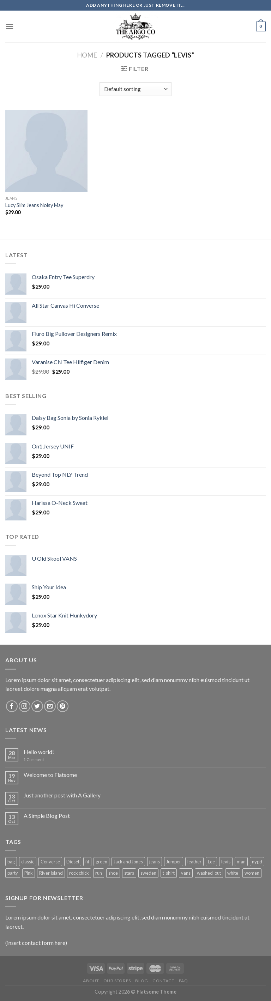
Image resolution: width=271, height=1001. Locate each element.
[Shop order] (135, 89)
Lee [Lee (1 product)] (211, 861)
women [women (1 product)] (252, 873)
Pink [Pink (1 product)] (28, 873)
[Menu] (9, 26)
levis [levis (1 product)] (225, 861)
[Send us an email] (50, 706)
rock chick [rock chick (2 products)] (79, 873)
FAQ (183, 980)
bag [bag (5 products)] (11, 861)
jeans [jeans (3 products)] (154, 861)
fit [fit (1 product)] (87, 861)
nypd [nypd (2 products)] (257, 861)
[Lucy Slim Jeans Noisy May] (46, 151)
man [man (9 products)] (241, 861)
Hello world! (39, 751)
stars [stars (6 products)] (129, 873)
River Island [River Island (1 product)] (51, 873)
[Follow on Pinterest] (62, 706)
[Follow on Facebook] (12, 706)
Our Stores (117, 980)
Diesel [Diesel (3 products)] (72, 861)
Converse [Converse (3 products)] (50, 861)
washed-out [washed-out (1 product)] (209, 873)
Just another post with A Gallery (62, 795)
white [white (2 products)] (232, 873)
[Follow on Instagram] (24, 706)
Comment (34, 759)
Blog (141, 980)
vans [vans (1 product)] (186, 873)
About (91, 980)
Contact (163, 980)
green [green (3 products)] (101, 861)
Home (87, 55)
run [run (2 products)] (98, 873)
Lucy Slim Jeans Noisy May (34, 205)
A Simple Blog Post (47, 815)
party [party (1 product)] (12, 873)
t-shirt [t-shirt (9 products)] (169, 873)
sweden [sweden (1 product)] (148, 873)
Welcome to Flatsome (50, 774)
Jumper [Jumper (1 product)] (173, 861)
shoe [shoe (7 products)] (113, 873)
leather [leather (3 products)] (194, 861)
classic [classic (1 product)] (27, 861)
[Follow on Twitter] (37, 706)
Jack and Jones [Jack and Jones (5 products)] (128, 861)
